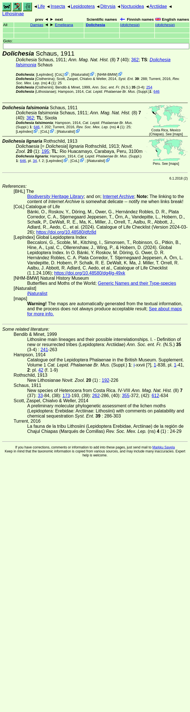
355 (125, 395)
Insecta (57, 6)
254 (149, 87)
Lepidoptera (83, 6)
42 (40, 370)
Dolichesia (95, 25)
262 (96, 395)
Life (41, 6)
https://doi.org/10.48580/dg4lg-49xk (89, 273)
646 (156, 91)
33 (40, 395)
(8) (93, 59)
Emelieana (64, 25)
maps (178, 134)
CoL (59, 74)
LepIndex (44, 74)
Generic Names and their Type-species (137, 283)
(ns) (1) (100, 127)
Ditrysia (107, 6)
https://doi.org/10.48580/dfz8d (66, 232)
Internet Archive (118, 196)
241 (44, 349)
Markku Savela (163, 447)
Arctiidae (158, 6)
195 (45, 151)
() (130, 25)
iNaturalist (80, 74)
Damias (36, 25)
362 (135, 59)
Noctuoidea (132, 6)
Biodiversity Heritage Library (55, 196)
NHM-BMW (107, 74)
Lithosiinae (13, 13)
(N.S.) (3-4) (118, 87)
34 (35, 161)
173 (66, 395)
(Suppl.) (118, 91)
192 (105, 380)
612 (155, 395)
